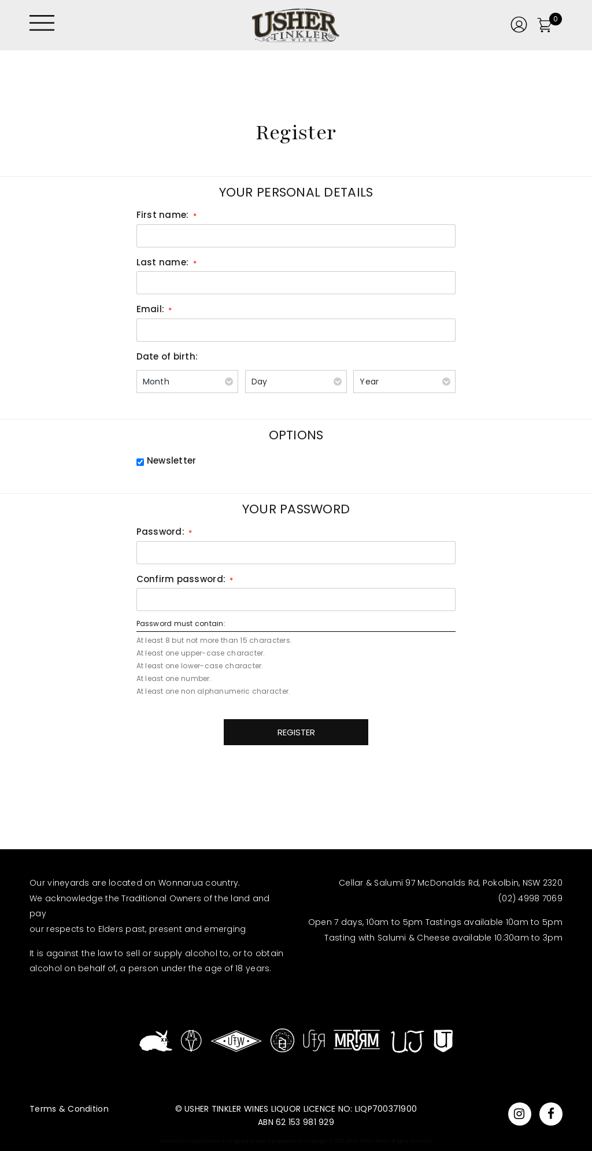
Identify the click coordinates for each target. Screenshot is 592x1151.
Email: (150, 309)
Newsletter (172, 460)
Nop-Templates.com (280, 1141)
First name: (162, 215)
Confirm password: (181, 579)
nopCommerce (207, 1141)
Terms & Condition (69, 1109)
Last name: (162, 262)
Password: (160, 531)
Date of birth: (167, 356)
